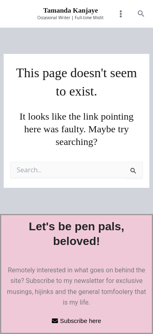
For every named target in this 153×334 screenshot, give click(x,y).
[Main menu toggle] (120, 13)
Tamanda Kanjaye (70, 10)
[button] (141, 14)
